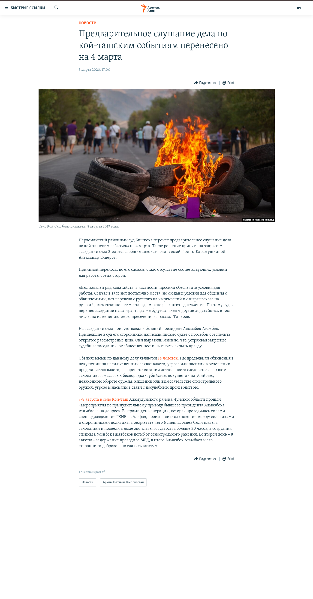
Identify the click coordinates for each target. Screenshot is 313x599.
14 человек (168, 358)
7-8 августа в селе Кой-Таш (103, 399)
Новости (87, 23)
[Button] (205, 83)
